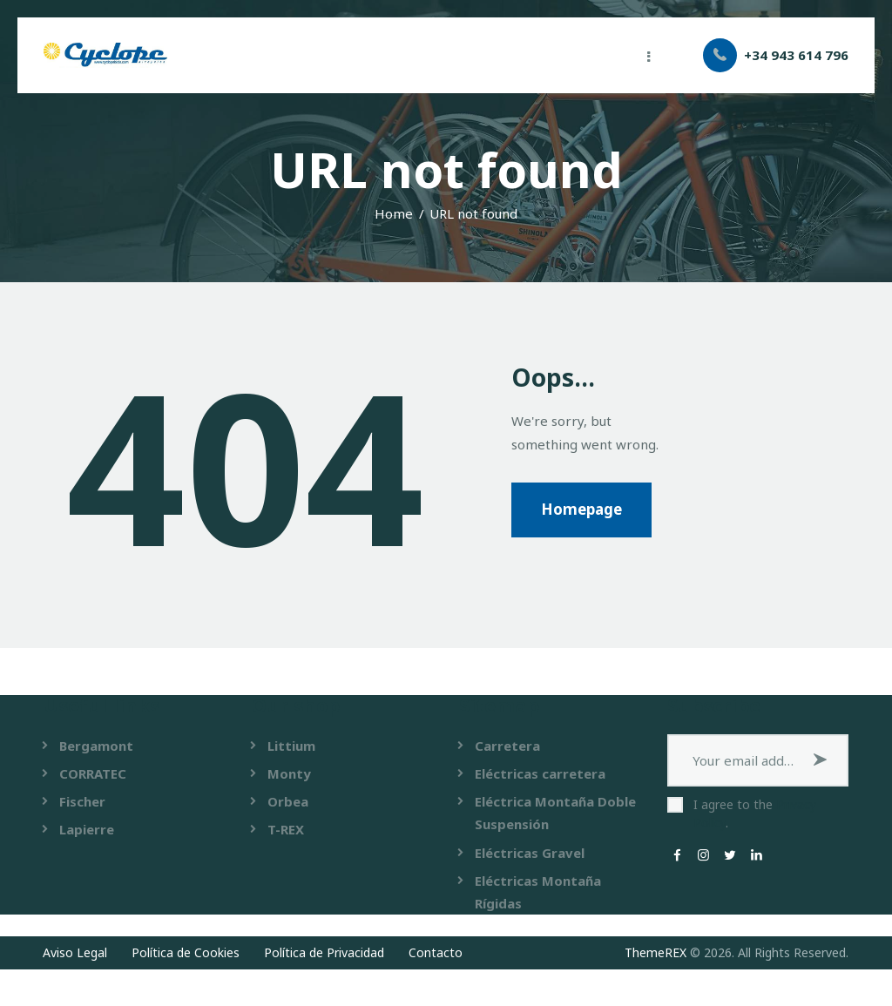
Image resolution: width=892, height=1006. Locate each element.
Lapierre (86, 829)
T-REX (285, 829)
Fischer (82, 801)
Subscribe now (822, 760)
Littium (291, 745)
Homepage (581, 509)
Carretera (507, 745)
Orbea (287, 801)
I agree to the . (754, 813)
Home (394, 213)
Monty (289, 773)
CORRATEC (92, 773)
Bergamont (96, 745)
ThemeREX (655, 952)
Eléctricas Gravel (530, 852)
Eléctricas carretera (540, 773)
